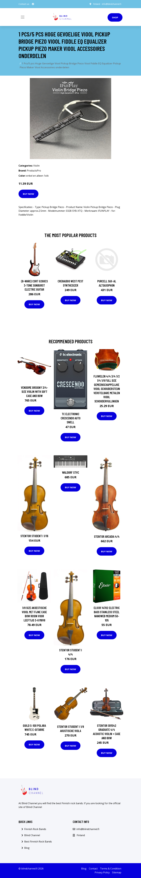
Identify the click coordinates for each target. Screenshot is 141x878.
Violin (36, 165)
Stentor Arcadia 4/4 (106, 536)
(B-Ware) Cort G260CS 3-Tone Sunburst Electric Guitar (34, 285)
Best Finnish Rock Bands (38, 841)
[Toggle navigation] (23, 17)
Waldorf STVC (70, 472)
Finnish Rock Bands (35, 829)
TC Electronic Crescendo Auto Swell (70, 418)
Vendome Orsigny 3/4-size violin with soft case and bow (34, 392)
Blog (27, 847)
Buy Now (28, 193)
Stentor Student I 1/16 (34, 536)
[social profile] (33, 4)
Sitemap (116, 872)
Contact (93, 868)
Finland (96, 4)
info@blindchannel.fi (111, 4)
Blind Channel (32, 835)
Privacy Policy (102, 872)
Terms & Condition (110, 868)
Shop (115, 17)
